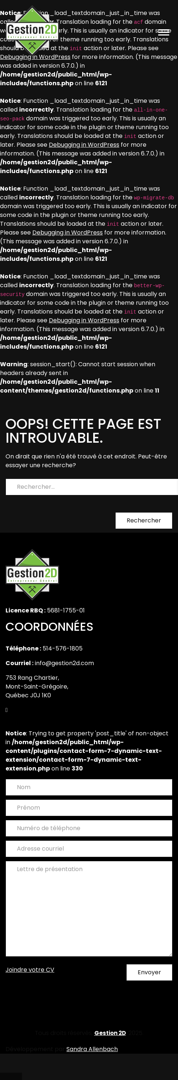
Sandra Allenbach (92, 1049)
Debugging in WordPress (84, 144)
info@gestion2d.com (64, 663)
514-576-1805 (63, 648)
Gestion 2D (110, 1033)
